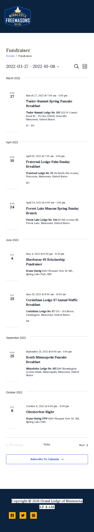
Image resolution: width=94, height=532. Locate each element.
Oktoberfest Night (40, 412)
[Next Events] (83, 445)
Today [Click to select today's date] (46, 444)
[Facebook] (12, 515)
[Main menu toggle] (85, 16)
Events (10, 55)
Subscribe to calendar (44, 459)
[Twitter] (23, 515)
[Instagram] (33, 515)
